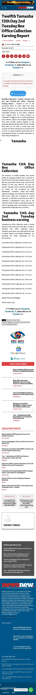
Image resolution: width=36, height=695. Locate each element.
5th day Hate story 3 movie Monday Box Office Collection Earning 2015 (26, 503)
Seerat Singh (15, 44)
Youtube (16, 68)
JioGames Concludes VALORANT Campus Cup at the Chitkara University (22, 405)
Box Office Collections (13, 320)
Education (17, 373)
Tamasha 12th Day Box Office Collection (18, 81)
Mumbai (25, 40)
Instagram (25, 62)
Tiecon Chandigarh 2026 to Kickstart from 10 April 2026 (23, 393)
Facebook (9, 65)
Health (4, 489)
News (3, 467)
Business (17, 396)
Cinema (18, 40)
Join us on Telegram (18, 94)
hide (21, 75)
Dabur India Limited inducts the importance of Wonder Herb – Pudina (17, 486)
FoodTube (5, 475)
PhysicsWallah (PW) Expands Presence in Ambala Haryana (23, 370)
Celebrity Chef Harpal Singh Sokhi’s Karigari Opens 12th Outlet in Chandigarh (17, 471)
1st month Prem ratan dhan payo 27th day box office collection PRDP (9, 502)
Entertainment (8, 40)
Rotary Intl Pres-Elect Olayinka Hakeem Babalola (16, 479)
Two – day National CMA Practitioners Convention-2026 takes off (22, 416)
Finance (16, 420)
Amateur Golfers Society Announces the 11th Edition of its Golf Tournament (17, 464)
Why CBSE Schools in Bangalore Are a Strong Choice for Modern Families (23, 382)
